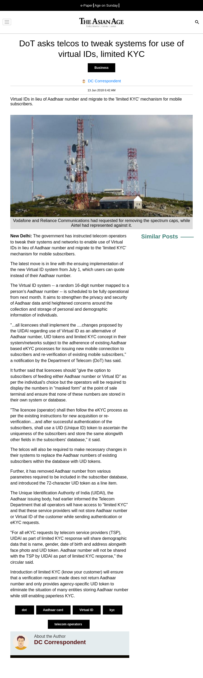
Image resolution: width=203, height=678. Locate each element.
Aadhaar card (53, 610)
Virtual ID (86, 610)
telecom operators (68, 624)
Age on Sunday (106, 5)
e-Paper (86, 5)
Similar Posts (159, 236)
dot (24, 610)
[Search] (197, 23)
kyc (112, 610)
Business (101, 68)
